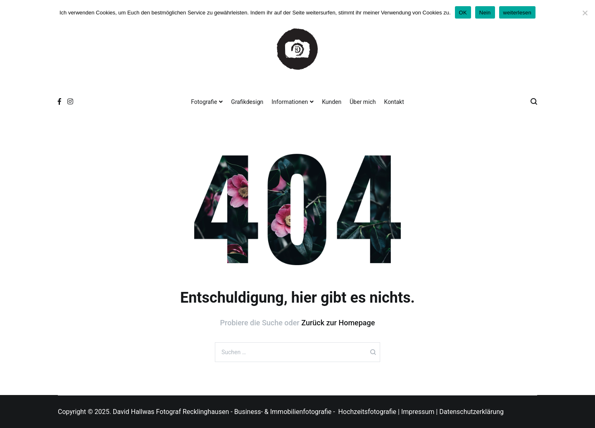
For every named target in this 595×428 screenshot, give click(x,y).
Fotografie (204, 102)
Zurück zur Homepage (338, 322)
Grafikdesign (247, 102)
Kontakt (394, 102)
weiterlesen (517, 12)
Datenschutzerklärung (471, 412)
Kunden (331, 102)
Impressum (418, 412)
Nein (485, 12)
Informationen (289, 102)
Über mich (363, 102)
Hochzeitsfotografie (367, 412)
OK (463, 12)
